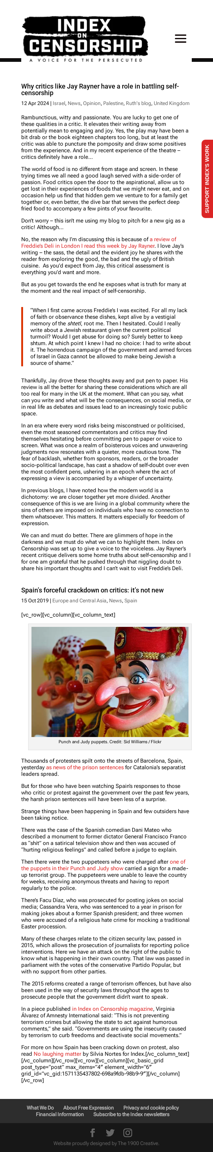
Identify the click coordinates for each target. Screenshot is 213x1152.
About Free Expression (88, 1108)
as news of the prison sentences (85, 767)
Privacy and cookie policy (151, 1108)
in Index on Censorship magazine (112, 1009)
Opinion (92, 103)
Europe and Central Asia (79, 600)
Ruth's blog (138, 103)
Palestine (113, 103)
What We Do (40, 1108)
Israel (59, 103)
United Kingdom (172, 103)
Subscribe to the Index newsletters (131, 1114)
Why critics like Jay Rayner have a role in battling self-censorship (100, 89)
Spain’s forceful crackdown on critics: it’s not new (92, 590)
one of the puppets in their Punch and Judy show (103, 865)
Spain (130, 600)
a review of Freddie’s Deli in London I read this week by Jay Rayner (98, 242)
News (74, 103)
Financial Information (60, 1114)
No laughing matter (57, 1054)
